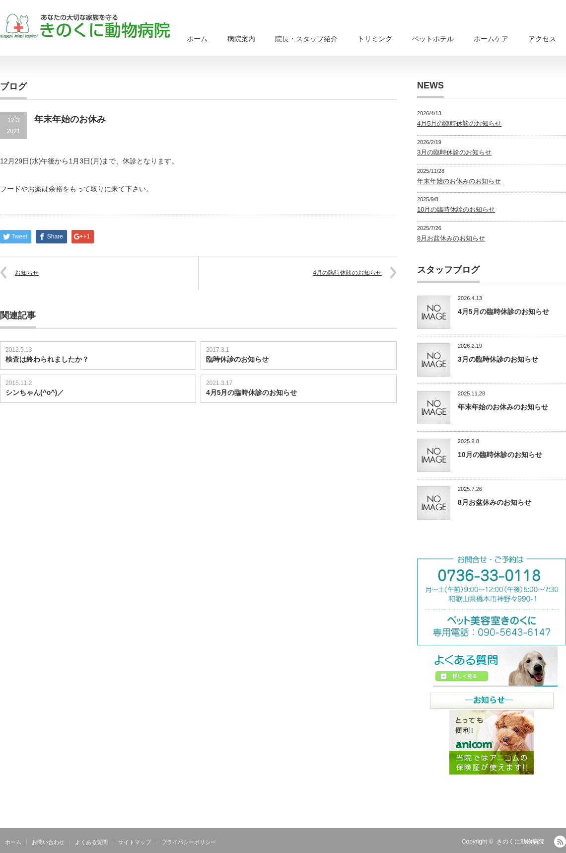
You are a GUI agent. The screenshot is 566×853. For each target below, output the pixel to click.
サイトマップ (134, 842)
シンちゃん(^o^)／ (34, 392)
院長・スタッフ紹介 (306, 39)
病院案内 (241, 39)
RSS (560, 842)
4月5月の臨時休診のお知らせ (251, 392)
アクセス (542, 39)
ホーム (197, 39)
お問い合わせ (48, 842)
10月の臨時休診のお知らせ (456, 209)
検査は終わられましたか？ (47, 359)
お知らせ (27, 272)
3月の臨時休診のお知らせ (454, 152)
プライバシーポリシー (188, 842)
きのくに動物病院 (520, 841)
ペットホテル (433, 39)
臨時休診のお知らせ (237, 359)
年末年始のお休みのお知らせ (459, 181)
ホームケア (491, 39)
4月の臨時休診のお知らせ (347, 272)
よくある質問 (91, 842)
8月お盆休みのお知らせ (451, 238)
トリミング (374, 39)
